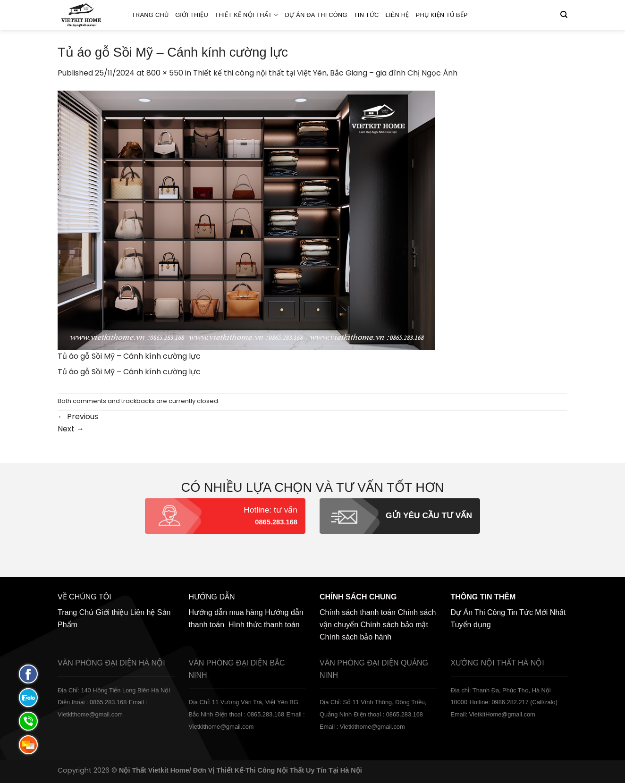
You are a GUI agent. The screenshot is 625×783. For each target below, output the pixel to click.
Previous (78, 416)
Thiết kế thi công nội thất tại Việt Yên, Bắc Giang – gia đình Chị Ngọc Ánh (325, 72)
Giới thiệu (191, 14)
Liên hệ (397, 14)
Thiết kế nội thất (247, 14)
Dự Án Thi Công (478, 612)
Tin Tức (366, 14)
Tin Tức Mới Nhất (536, 612)
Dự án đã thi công (316, 14)
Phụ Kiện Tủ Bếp (442, 14)
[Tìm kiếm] (563, 15)
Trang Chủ (150, 14)
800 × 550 (164, 72)
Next (71, 428)
